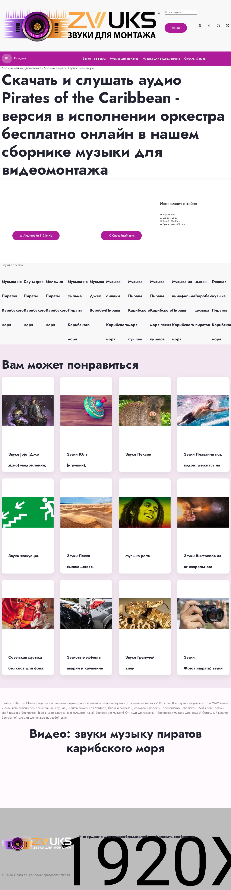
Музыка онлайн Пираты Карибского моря (117, 310)
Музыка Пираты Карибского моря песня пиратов (161, 310)
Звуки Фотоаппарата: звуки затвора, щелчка (203, 668)
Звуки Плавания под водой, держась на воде (203, 465)
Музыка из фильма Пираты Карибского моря (79, 310)
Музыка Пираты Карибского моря (69, 68)
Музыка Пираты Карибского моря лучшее (139, 310)
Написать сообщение (175, 836)
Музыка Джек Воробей (98, 296)
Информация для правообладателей (113, 836)
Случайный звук (121, 235)
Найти (176, 28)
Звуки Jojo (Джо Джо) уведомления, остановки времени (27, 465)
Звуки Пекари (138, 454)
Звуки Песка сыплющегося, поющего (80, 566)
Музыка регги (137, 556)
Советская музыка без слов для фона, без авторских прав (26, 668)
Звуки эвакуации (23, 556)
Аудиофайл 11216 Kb (36, 235)
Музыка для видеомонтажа (21, 68)
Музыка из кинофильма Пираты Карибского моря (183, 310)
